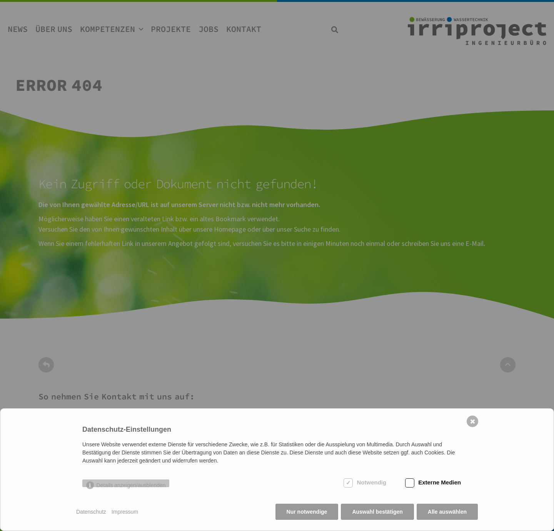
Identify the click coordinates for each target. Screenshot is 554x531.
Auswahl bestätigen (377, 512)
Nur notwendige (307, 512)
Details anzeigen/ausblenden (131, 484)
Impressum (125, 512)
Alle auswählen (447, 512)
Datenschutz (91, 512)
